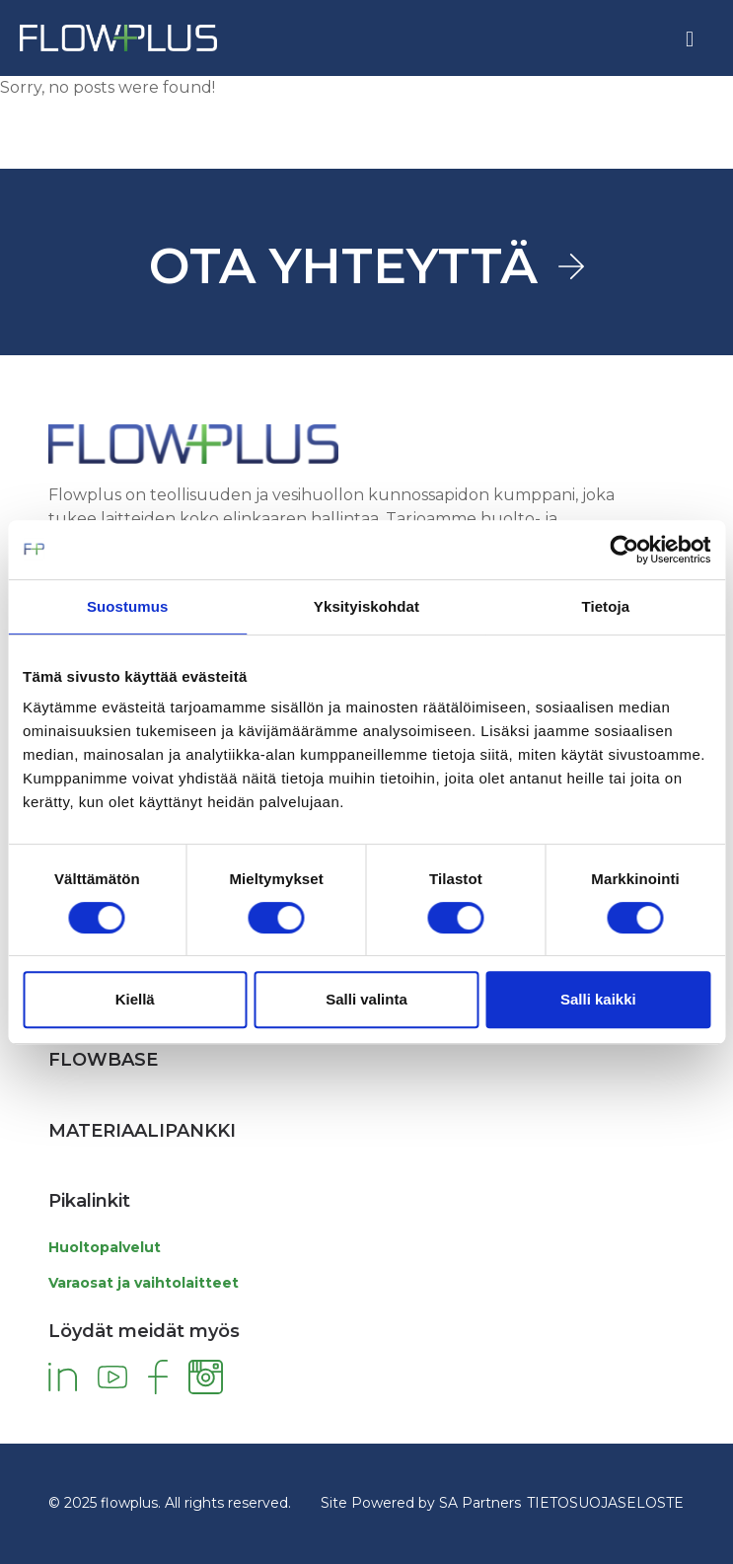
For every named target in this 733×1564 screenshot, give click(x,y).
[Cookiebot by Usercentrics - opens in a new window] (624, 549)
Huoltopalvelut (104, 1247)
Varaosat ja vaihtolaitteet (143, 1283)
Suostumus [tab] (128, 606)
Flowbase (103, 1060)
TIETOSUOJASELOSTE (605, 1503)
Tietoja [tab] (605, 606)
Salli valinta (366, 999)
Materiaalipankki (142, 1131)
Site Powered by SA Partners (421, 1503)
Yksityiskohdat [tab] (366, 606)
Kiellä (135, 999)
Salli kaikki (598, 999)
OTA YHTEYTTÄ (343, 266)
